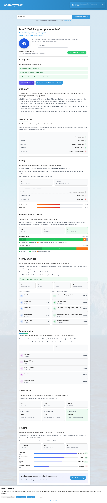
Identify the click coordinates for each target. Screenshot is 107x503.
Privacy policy (67, 20)
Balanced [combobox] (38, 45)
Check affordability (78, 479)
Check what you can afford (77, 54)
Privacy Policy (53, 500)
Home (63, 5)
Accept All (31, 497)
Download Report (27, 84)
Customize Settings (8, 497)
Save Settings (21, 497)
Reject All (40, 497)
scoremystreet (13, 4)
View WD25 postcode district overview (31, 35)
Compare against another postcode (49, 84)
